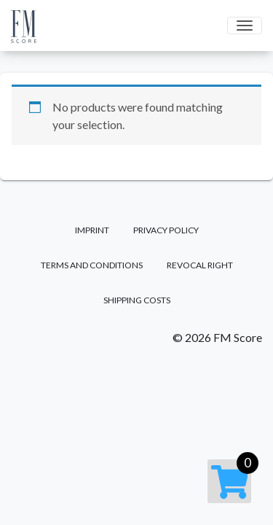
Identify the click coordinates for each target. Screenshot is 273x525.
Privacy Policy (166, 230)
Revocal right (200, 265)
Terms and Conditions (92, 265)
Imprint (92, 230)
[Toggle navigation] (244, 25)
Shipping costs (136, 300)
